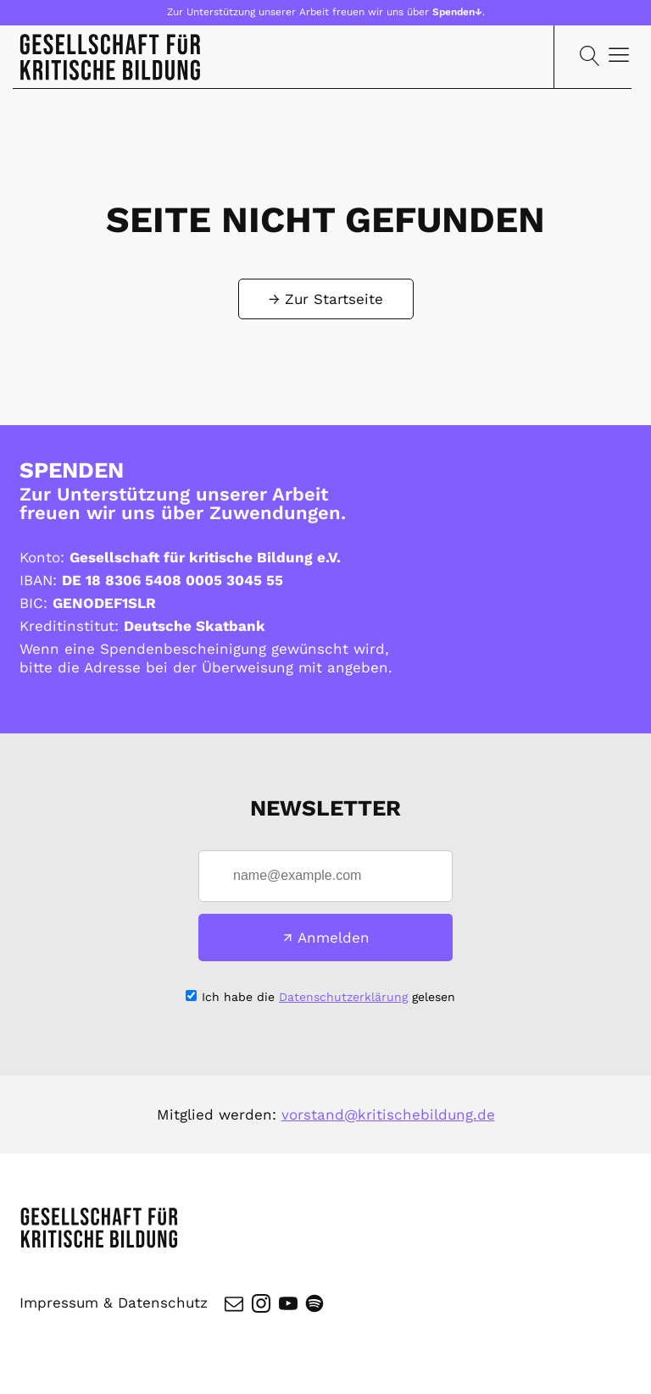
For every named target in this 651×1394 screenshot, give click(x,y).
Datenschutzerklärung (343, 997)
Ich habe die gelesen (328, 997)
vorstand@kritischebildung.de (388, 1114)
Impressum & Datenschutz (113, 1303)
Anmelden (334, 937)
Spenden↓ (457, 12)
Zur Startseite (334, 298)
